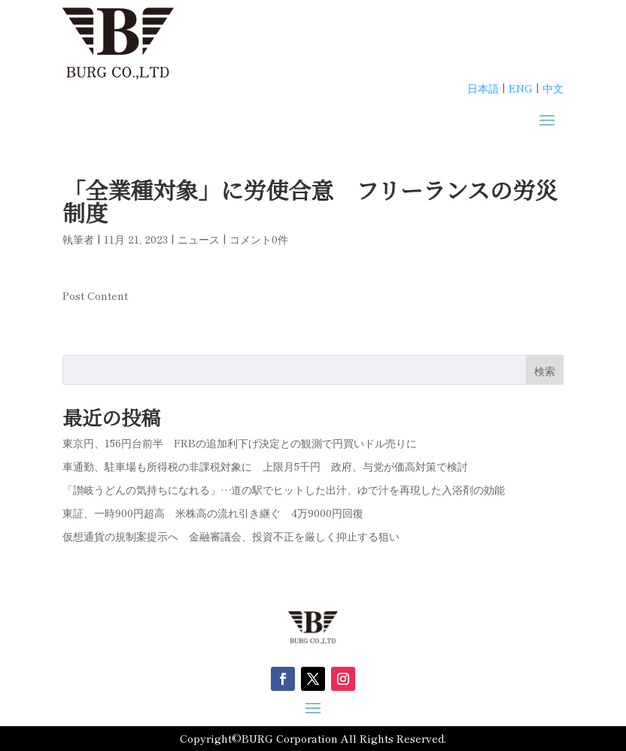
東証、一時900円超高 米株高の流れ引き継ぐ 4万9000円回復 (212, 512)
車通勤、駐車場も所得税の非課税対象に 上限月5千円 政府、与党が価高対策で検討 (265, 466)
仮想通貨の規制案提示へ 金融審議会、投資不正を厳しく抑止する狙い (231, 536)
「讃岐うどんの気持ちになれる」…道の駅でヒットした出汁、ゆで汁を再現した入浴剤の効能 (283, 489)
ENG (521, 87)
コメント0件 (258, 239)
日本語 (483, 87)
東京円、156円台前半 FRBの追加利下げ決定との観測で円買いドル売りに (239, 442)
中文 (553, 87)
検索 (544, 370)
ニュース (199, 239)
